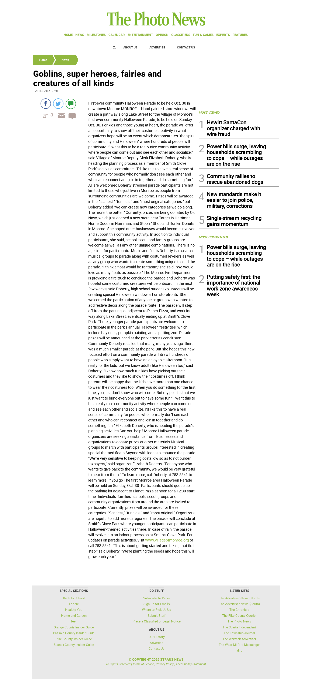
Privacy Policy (165, 664)
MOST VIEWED (209, 112)
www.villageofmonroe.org (167, 540)
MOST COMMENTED (213, 237)
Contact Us (186, 47)
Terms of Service (143, 664)
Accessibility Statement (191, 664)
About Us (130, 47)
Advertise (157, 47)
